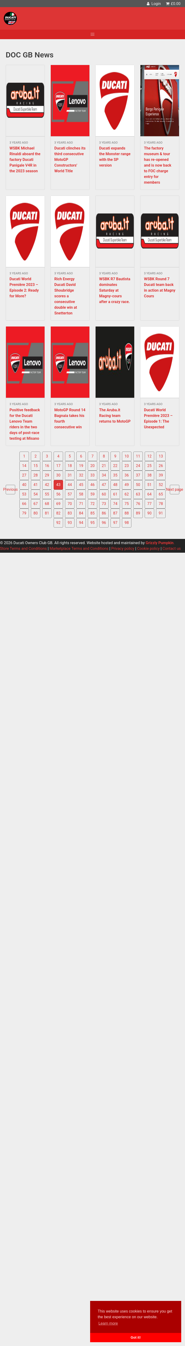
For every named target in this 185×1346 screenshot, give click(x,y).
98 (127, 522)
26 (161, 465)
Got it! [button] (136, 1337)
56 (58, 494)
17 (58, 465)
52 (161, 484)
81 (47, 513)
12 (149, 456)
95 (92, 522)
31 (70, 475)
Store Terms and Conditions (23, 548)
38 (149, 475)
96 (104, 522)
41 (35, 484)
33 (92, 475)
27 (24, 475)
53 (24, 494)
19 (81, 465)
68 (47, 503)
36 (127, 475)
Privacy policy (122, 548)
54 (35, 494)
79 (24, 513)
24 (138, 465)
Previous (10, 489)
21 (104, 465)
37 (138, 475)
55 (47, 494)
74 (115, 503)
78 (161, 503)
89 (138, 513)
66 (24, 503)
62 (127, 494)
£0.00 (172, 3)
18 (70, 465)
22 (115, 465)
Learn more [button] (108, 1323)
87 (115, 513)
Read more (25, 127)
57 (70, 494)
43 (58, 484)
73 (104, 503)
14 (24, 465)
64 (149, 494)
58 (81, 494)
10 (127, 456)
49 (127, 484)
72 (92, 503)
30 (58, 475)
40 (24, 484)
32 (81, 475)
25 (149, 465)
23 (127, 465)
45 (81, 484)
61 (115, 494)
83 (70, 513)
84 (81, 513)
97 (115, 522)
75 (127, 503)
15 (35, 465)
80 (35, 513)
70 (70, 503)
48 (115, 484)
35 (115, 475)
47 (104, 484)
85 (92, 513)
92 (58, 522)
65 (161, 494)
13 (161, 456)
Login (153, 3)
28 (35, 475)
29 (47, 475)
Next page (174, 489)
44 (70, 484)
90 (149, 513)
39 (161, 475)
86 (104, 513)
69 (58, 503)
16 (47, 465)
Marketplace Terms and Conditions (79, 548)
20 (92, 465)
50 (138, 484)
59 (92, 494)
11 (138, 456)
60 (104, 494)
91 (161, 513)
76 (138, 503)
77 (149, 503)
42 (47, 484)
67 (35, 503)
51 (149, 484)
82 (58, 513)
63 (138, 494)
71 (81, 503)
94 (81, 522)
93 (70, 522)
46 (92, 484)
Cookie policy (148, 548)
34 (104, 475)
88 (127, 513)
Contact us (171, 548)
